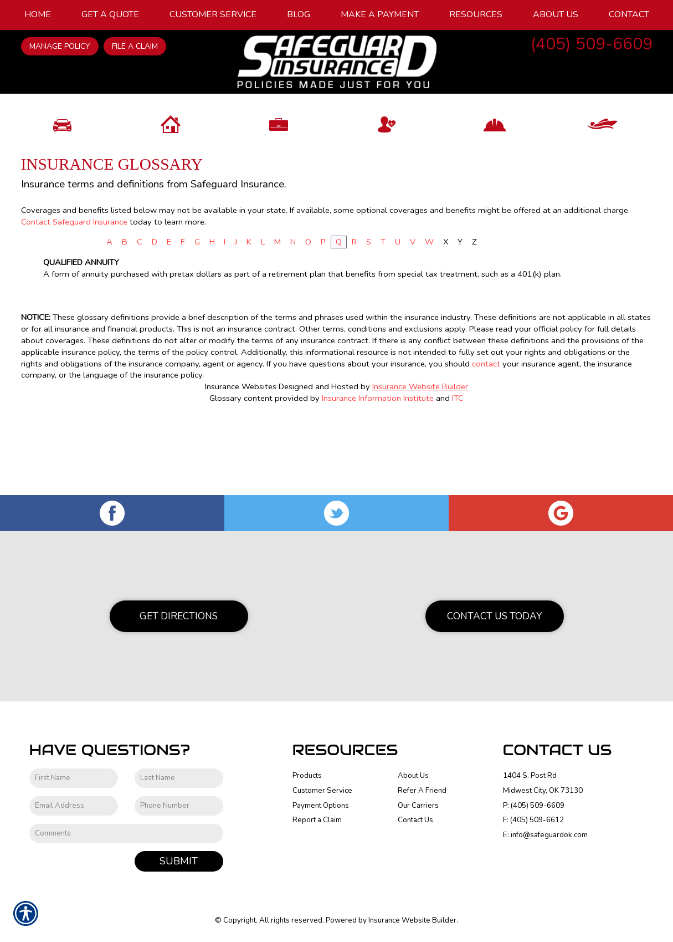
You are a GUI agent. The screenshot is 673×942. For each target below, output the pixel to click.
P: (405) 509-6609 (533, 806)
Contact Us (415, 820)
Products (307, 776)
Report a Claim (317, 820)
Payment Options (320, 806)
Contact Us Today (494, 616)
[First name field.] (73, 778)
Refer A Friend (422, 791)
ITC (458, 475)
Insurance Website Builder (420, 463)
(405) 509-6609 (592, 44)
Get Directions (179, 616)
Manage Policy (59, 46)
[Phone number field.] (179, 806)
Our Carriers (418, 806)
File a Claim (135, 46)
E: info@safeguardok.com (545, 835)
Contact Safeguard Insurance (74, 298)
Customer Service (322, 791)
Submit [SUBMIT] (179, 861)
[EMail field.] (73, 806)
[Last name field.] (179, 778)
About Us (413, 776)
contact (486, 440)
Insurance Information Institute (378, 475)
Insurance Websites (240, 463)
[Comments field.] (126, 833)
